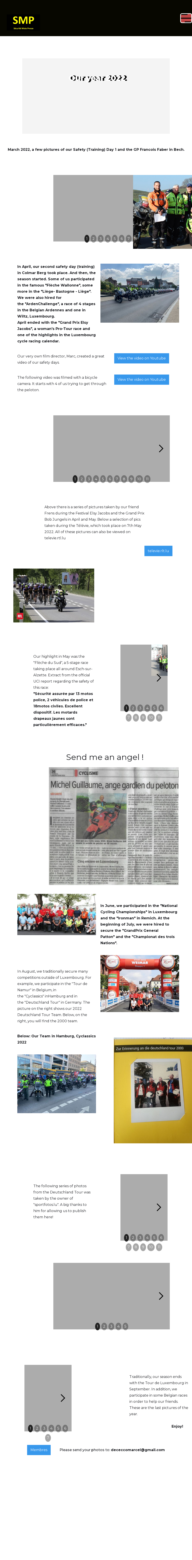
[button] (116, 18)
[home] (23, 18)
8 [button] (136, 239)
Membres (38, 1396)
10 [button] (139, 479)
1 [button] (87, 239)
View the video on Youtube (142, 358)
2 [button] (93, 239)
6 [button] (122, 239)
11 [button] (147, 479)
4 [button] (108, 239)
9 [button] (131, 479)
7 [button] (129, 239)
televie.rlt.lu (158, 551)
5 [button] (115, 239)
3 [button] (101, 239)
